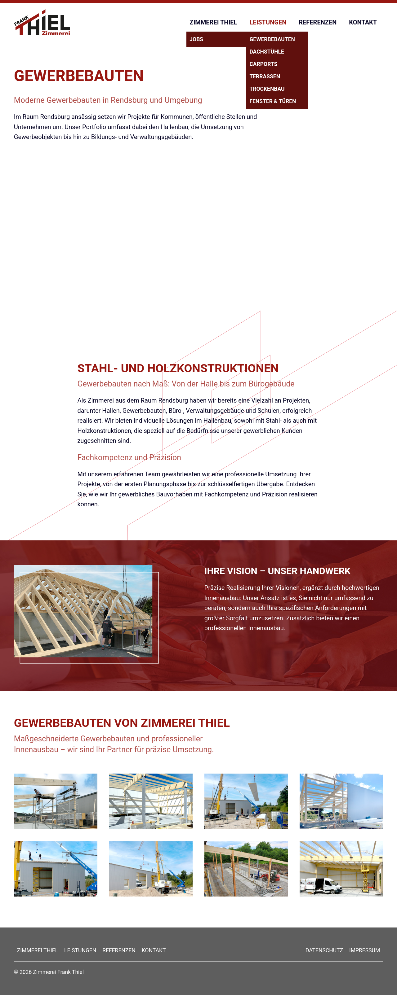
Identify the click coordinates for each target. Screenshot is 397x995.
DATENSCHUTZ (324, 950)
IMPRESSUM (364, 950)
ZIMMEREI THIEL (213, 22)
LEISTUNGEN (267, 22)
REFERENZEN (318, 22)
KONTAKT (363, 22)
